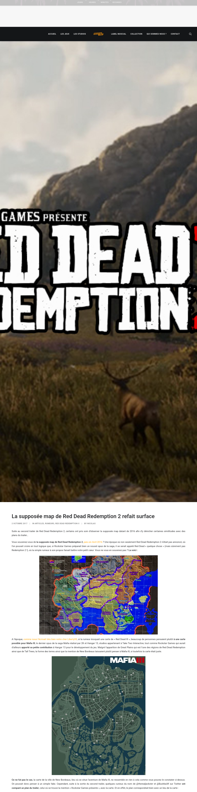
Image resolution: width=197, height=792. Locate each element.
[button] (190, 34)
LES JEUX (64, 34)
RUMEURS (49, 457)
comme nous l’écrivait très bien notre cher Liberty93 (50, 572)
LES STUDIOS (80, 34)
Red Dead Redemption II (67, 457)
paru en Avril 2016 (93, 475)
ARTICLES (39, 457)
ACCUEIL (52, 34)
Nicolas (91, 457)
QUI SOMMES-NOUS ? (157, 34)
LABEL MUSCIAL (118, 34)
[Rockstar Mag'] (98, 33)
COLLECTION (136, 34)
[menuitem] (52, 34)
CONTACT (175, 34)
